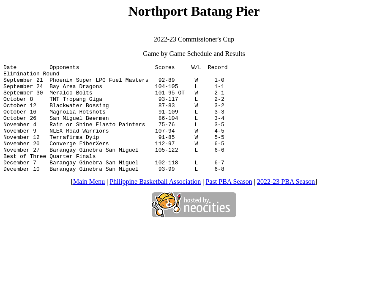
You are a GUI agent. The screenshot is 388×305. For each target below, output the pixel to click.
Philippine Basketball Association (155, 203)
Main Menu (89, 203)
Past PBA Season (229, 203)
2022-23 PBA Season (286, 203)
